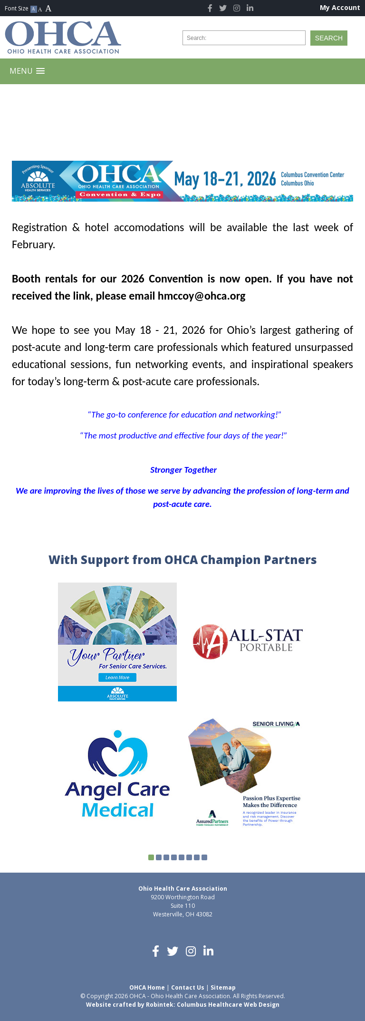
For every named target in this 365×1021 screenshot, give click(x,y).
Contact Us (187, 987)
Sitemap (223, 987)
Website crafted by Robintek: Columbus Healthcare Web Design (182, 1005)
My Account (340, 7)
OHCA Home (147, 987)
